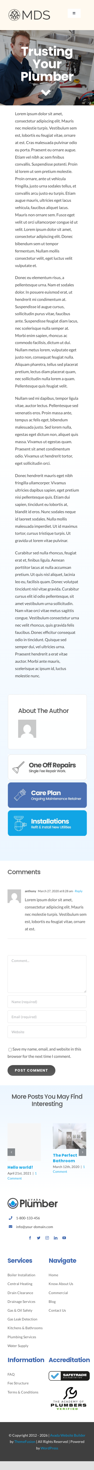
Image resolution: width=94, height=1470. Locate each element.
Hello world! (20, 1171)
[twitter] (38, 1238)
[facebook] (30, 1238)
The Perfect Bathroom (65, 1161)
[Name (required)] (47, 1004)
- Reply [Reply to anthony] (77, 894)
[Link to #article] (46, 93)
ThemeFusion (24, 1441)
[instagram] (47, 1238)
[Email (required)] (47, 1020)
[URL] (47, 1035)
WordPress (49, 1448)
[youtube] (64, 1238)
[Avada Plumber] (29, 10)
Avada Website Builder (67, 1435)
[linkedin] (55, 1238)
